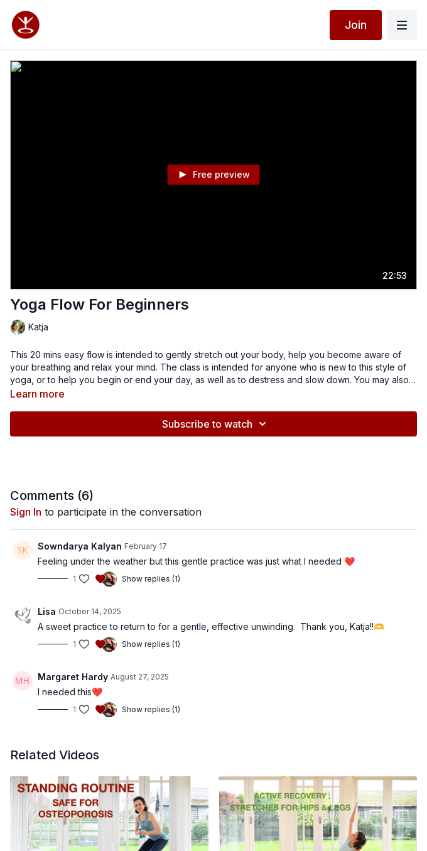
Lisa (47, 611)
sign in (25, 512)
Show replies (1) (151, 578)
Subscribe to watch (216, 423)
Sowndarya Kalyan (80, 546)
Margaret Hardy (73, 676)
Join (356, 24)
